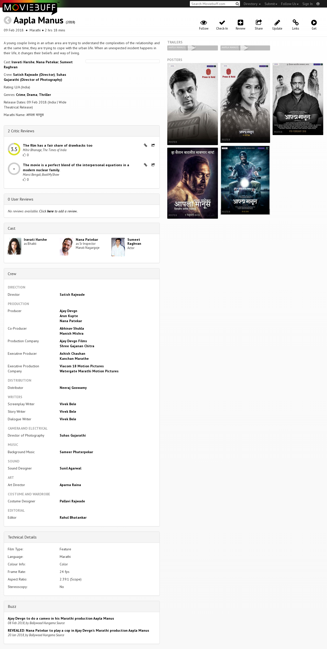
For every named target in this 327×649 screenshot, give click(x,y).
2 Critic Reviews (21, 130)
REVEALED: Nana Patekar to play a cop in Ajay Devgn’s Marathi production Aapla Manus (78, 630)
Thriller (45, 94)
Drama (32, 94)
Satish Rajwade (72, 294)
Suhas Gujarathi (73, 435)
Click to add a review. (58, 211)
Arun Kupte (69, 316)
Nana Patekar (47, 62)
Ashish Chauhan (72, 353)
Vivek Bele (68, 404)
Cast (12, 228)
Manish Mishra (72, 333)
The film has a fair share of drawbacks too (57, 145)
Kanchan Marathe (74, 358)
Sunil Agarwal (70, 468)
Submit (271, 4)
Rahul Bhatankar (73, 517)
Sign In (307, 4)
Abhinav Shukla (72, 328)
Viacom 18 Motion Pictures (82, 366)
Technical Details (22, 537)
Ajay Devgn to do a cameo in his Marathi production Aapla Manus (61, 618)
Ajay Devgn (68, 311)
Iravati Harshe (23, 62)
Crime (20, 94)
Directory (252, 4)
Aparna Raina (70, 485)
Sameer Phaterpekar (76, 452)
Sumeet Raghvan (134, 241)
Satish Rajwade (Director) (34, 74)
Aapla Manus (38, 20)
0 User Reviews (20, 199)
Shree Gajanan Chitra (77, 346)
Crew (12, 273)
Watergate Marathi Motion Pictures (89, 371)
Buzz (12, 606)
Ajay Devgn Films (73, 341)
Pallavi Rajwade (72, 501)
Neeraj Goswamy (73, 387)
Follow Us (290, 4)
